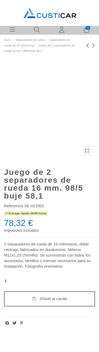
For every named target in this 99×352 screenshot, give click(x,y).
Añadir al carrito (49, 298)
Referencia (13, 206)
